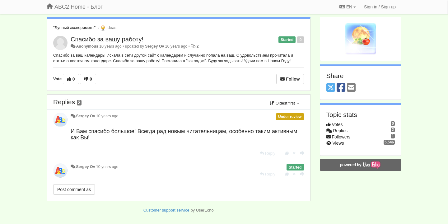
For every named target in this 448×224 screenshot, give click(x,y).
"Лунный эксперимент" (74, 27)
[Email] (351, 87)
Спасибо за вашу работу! (107, 39)
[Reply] (267, 153)
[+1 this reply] (287, 153)
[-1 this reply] (302, 153)
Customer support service (166, 210)
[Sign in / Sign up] (380, 7)
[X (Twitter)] (330, 87)
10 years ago (107, 116)
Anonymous (87, 46)
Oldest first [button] (284, 103)
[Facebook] (341, 87)
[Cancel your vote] (294, 153)
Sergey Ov (154, 46)
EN (347, 6)
